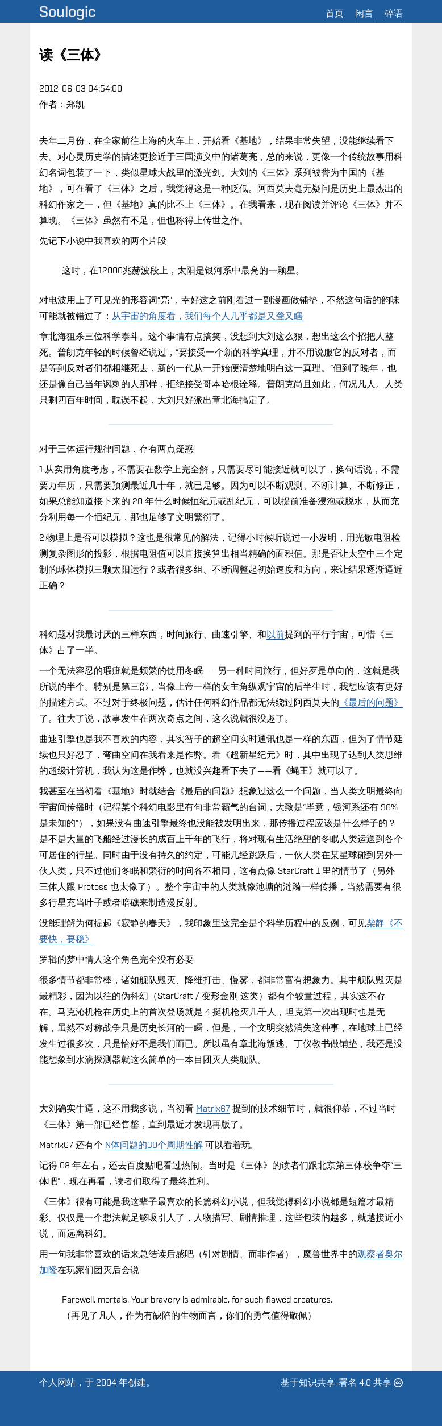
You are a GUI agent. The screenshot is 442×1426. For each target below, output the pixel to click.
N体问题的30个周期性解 (154, 1145)
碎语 (394, 13)
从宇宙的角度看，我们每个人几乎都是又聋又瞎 (207, 316)
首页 (335, 13)
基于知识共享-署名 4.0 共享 (336, 1382)
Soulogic (67, 11)
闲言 (364, 13)
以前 (275, 634)
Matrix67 (213, 1108)
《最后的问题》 (371, 702)
